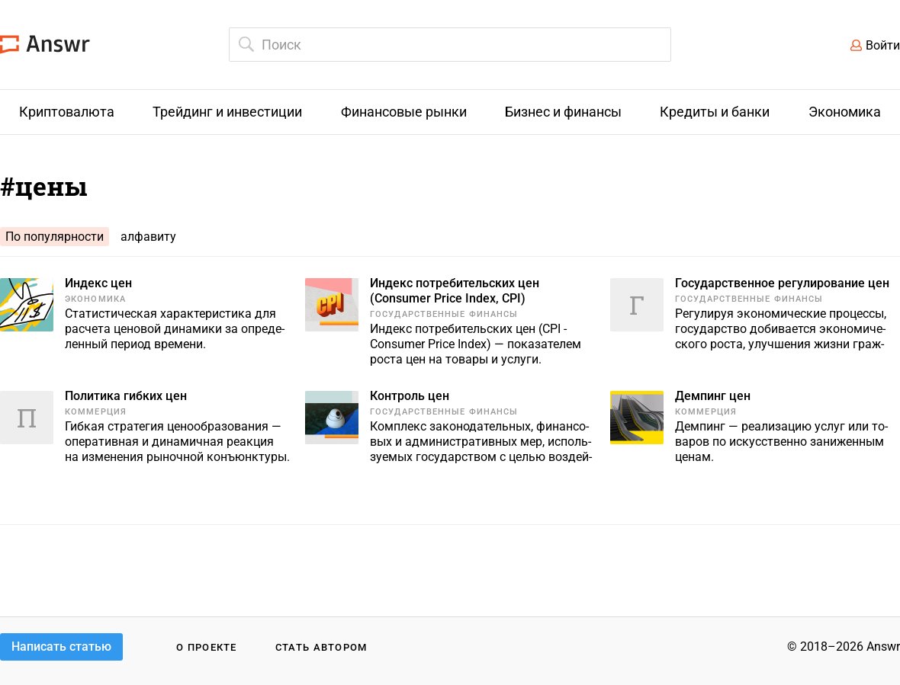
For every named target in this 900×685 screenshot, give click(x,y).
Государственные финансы (444, 314)
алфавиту (148, 236)
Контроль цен (409, 396)
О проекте (206, 647)
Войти (883, 45)
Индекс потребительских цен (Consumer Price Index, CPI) (454, 291)
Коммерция (96, 412)
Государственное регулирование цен (782, 283)
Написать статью (61, 646)
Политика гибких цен (126, 396)
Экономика (95, 299)
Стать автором (321, 647)
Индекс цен (98, 283)
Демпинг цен (713, 396)
